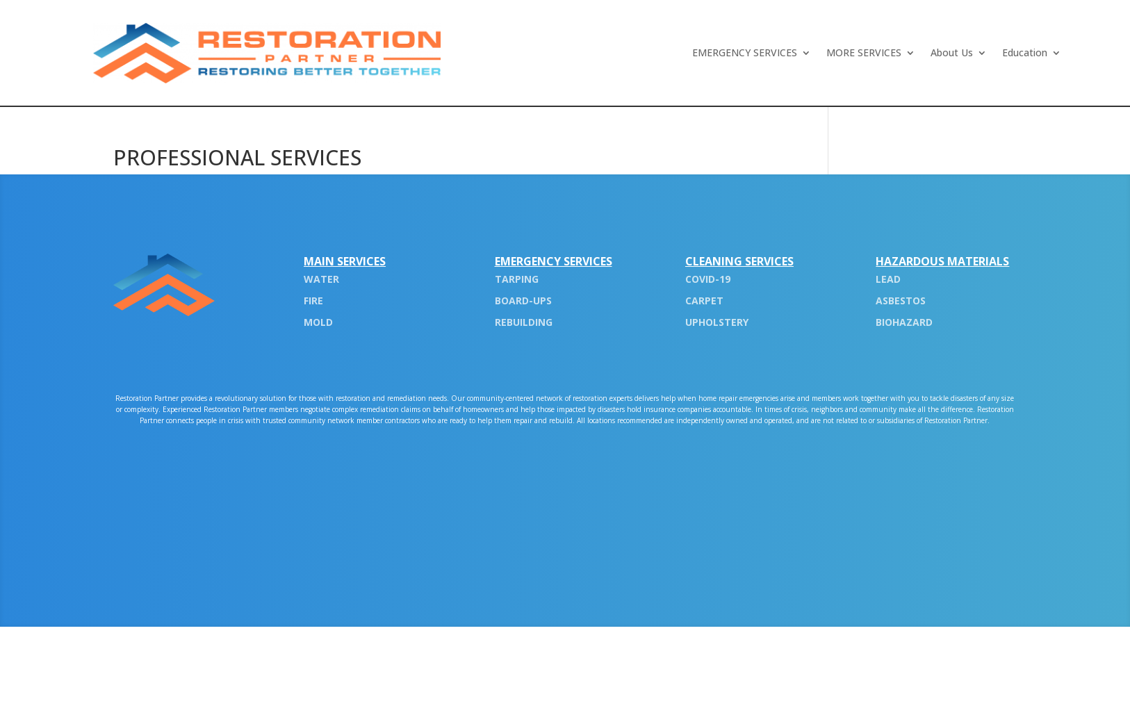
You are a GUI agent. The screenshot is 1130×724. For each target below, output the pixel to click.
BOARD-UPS (523, 300)
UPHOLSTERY (716, 322)
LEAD (888, 279)
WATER (321, 279)
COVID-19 (707, 279)
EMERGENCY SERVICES (744, 53)
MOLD (318, 322)
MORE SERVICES (863, 53)
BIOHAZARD (904, 322)
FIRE (313, 300)
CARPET (704, 300)
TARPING (517, 279)
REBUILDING (523, 322)
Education (1024, 53)
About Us (952, 53)
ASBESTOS (901, 300)
